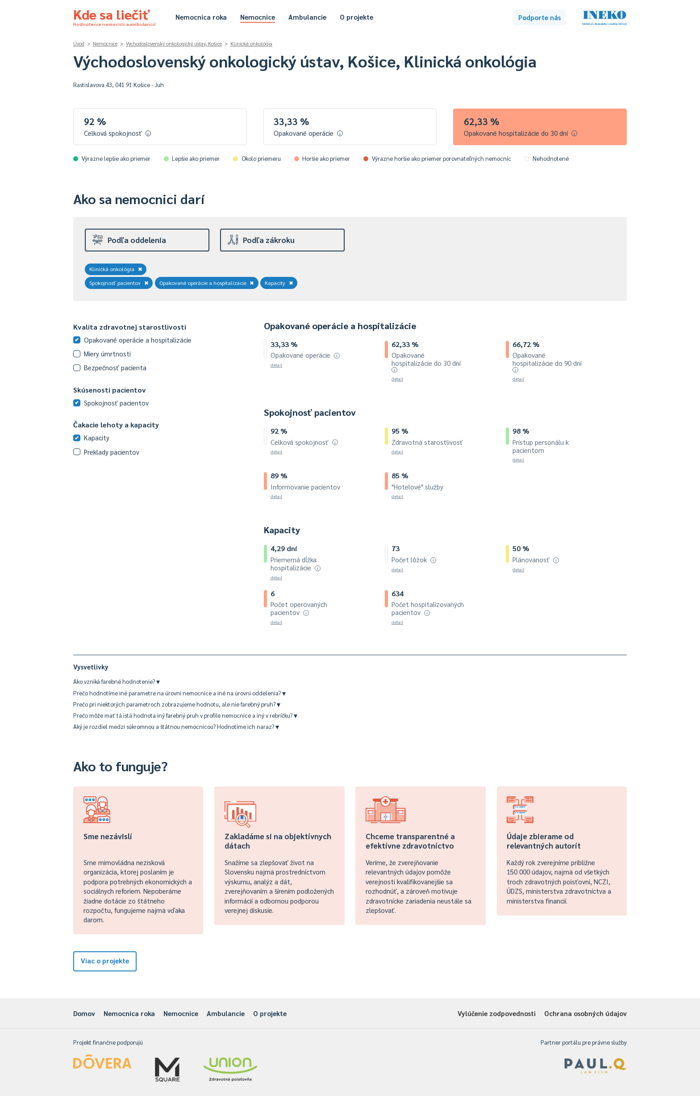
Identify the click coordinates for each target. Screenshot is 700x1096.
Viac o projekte (105, 960)
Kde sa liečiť (114, 16)
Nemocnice (257, 17)
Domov (84, 1013)
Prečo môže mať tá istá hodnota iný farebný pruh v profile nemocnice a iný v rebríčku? (185, 715)
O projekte (356, 17)
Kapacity (279, 282)
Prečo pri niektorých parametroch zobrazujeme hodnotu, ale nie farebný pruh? (176, 704)
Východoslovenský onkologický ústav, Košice (174, 43)
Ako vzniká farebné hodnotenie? (116, 681)
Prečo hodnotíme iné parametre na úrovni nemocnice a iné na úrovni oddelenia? (179, 693)
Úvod (78, 43)
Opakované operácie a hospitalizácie (206, 282)
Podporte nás (539, 17)
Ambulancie (307, 17)
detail (276, 365)
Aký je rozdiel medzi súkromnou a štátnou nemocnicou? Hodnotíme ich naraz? (176, 726)
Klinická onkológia (251, 43)
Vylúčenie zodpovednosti (497, 1013)
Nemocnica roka (201, 17)
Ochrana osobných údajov (585, 1013)
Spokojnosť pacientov (119, 282)
